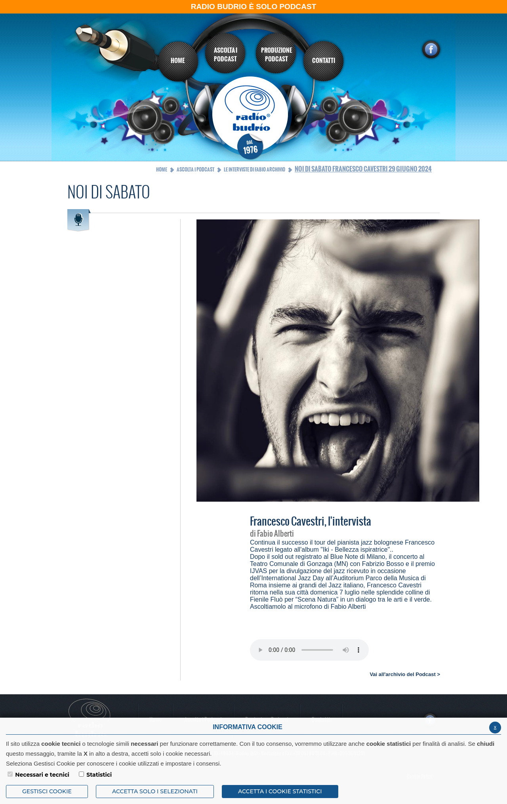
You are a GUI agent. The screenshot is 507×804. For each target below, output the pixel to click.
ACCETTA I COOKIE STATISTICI (280, 791)
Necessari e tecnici (42, 774)
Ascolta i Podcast (195, 169)
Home (161, 169)
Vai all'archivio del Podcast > (405, 674)
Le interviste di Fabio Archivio (254, 169)
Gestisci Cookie (47, 791)
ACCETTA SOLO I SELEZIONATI (155, 791)
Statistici (99, 774)
